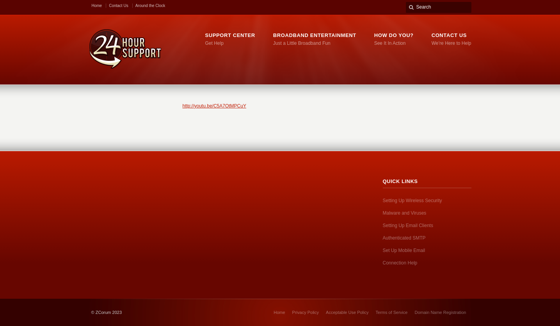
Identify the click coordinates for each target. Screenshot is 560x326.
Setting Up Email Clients (408, 225)
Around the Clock (150, 6)
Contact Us (118, 6)
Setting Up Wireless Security (412, 200)
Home (97, 6)
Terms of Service (392, 312)
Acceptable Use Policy (347, 312)
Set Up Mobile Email (404, 250)
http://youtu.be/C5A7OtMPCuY (214, 106)
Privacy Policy (305, 312)
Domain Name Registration (440, 312)
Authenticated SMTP (404, 238)
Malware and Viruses (405, 213)
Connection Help (400, 263)
